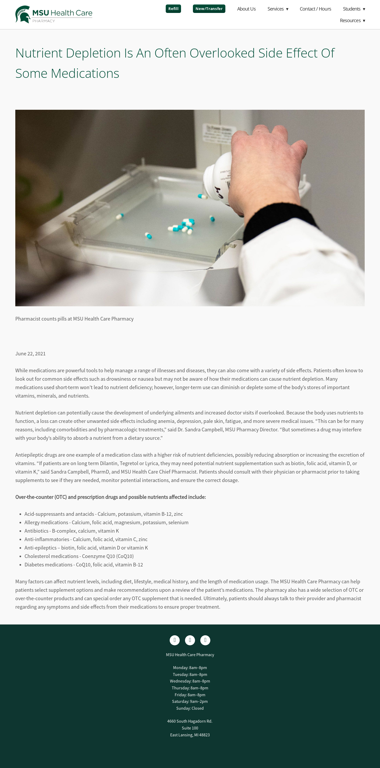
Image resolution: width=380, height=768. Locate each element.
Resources (352, 20)
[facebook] (175, 640)
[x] (205, 640)
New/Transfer (209, 8)
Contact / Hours (315, 8)
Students (354, 8)
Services (278, 8)
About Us (246, 8)
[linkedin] (190, 640)
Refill (173, 8)
